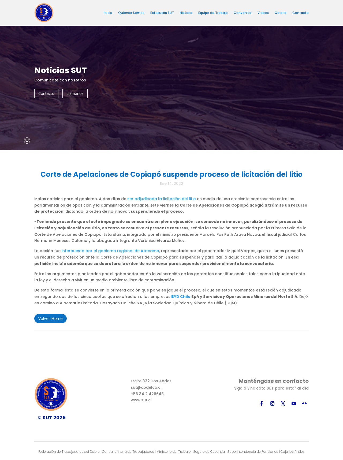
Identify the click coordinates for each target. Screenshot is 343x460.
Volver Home (50, 318)
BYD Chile (180, 296)
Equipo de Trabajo (213, 12)
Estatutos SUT (162, 12)
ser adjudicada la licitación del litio (161, 198)
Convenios (243, 12)
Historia (186, 12)
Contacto (300, 12)
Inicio (108, 12)
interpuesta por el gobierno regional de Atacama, (111, 250)
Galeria (280, 12)
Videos (263, 12)
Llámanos (75, 93)
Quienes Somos (131, 12)
